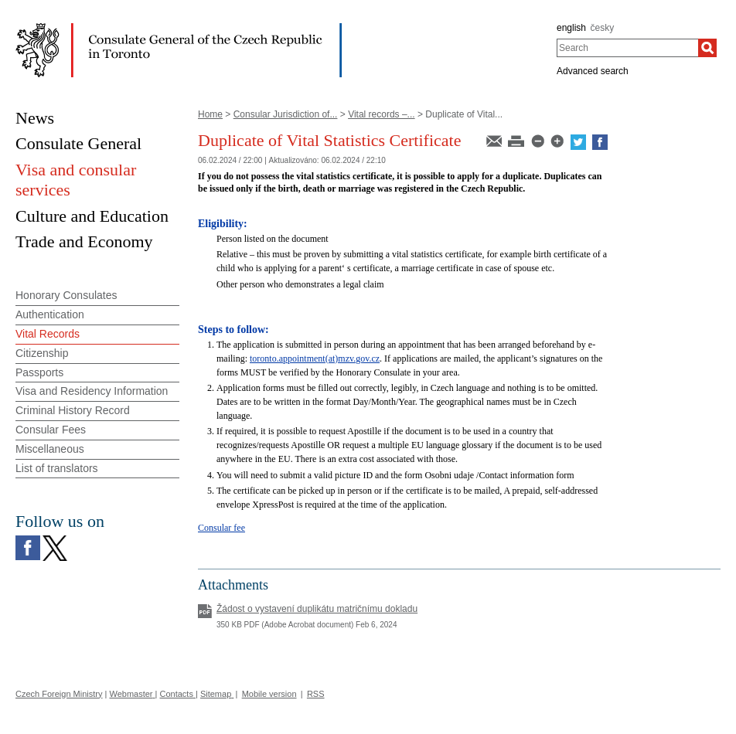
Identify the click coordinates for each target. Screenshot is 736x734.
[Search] (707, 48)
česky (603, 27)
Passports (39, 372)
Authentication (49, 314)
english (571, 27)
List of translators (56, 468)
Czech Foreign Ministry (58, 693)
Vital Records (47, 334)
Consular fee (221, 527)
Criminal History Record (72, 410)
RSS (316, 693)
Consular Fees (50, 429)
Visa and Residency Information (91, 391)
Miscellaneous (49, 449)
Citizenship (41, 353)
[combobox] (627, 48)
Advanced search (593, 71)
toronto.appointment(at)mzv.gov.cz (315, 358)
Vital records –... (381, 114)
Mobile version (269, 693)
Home (210, 114)
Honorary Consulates (66, 295)
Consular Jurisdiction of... (285, 114)
